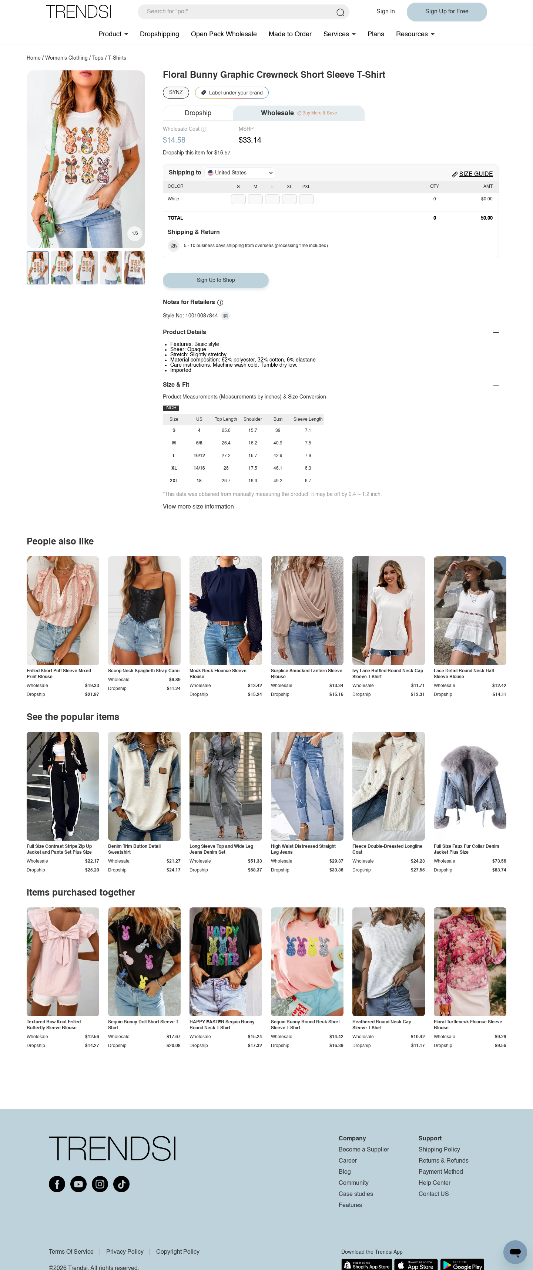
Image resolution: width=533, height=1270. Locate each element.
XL (289, 187)
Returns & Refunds (444, 1161)
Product (109, 34)
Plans (376, 34)
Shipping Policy (439, 1150)
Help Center (434, 1183)
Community (354, 1183)
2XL (306, 187)
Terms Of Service (71, 1252)
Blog (345, 1172)
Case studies (356, 1194)
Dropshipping (159, 34)
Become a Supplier (364, 1150)
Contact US (434, 1194)
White (173, 199)
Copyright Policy (178, 1252)
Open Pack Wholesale (224, 34)
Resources (412, 34)
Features (350, 1206)
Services (336, 34)
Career (348, 1161)
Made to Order (290, 34)
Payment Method (441, 1172)
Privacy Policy (125, 1252)
